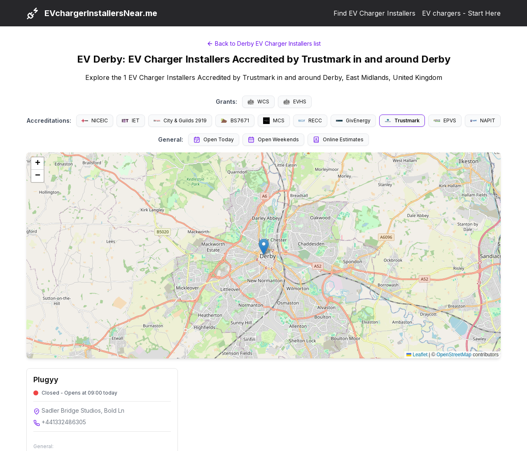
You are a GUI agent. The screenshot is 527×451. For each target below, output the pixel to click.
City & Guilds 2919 (180, 120)
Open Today (214, 139)
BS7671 (235, 120)
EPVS (445, 120)
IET (131, 120)
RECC (310, 120)
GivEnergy (353, 120)
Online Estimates (338, 139)
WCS (258, 101)
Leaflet (416, 355)
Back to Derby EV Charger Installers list (264, 43)
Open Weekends (273, 139)
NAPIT (482, 120)
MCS (273, 120)
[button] (264, 246)
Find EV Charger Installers (374, 13)
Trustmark (402, 120)
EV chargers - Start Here (461, 13)
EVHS (294, 101)
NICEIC (95, 120)
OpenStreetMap (453, 355)
